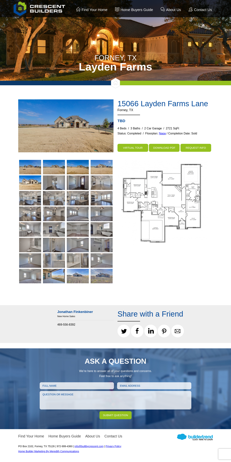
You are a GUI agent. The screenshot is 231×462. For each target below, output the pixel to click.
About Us (173, 9)
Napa (162, 133)
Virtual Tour (133, 147)
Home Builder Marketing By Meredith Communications (48, 451)
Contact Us (203, 9)
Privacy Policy (113, 446)
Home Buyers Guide (137, 9)
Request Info (196, 147)
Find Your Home (94, 9)
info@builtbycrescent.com (89, 446)
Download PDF (164, 147)
